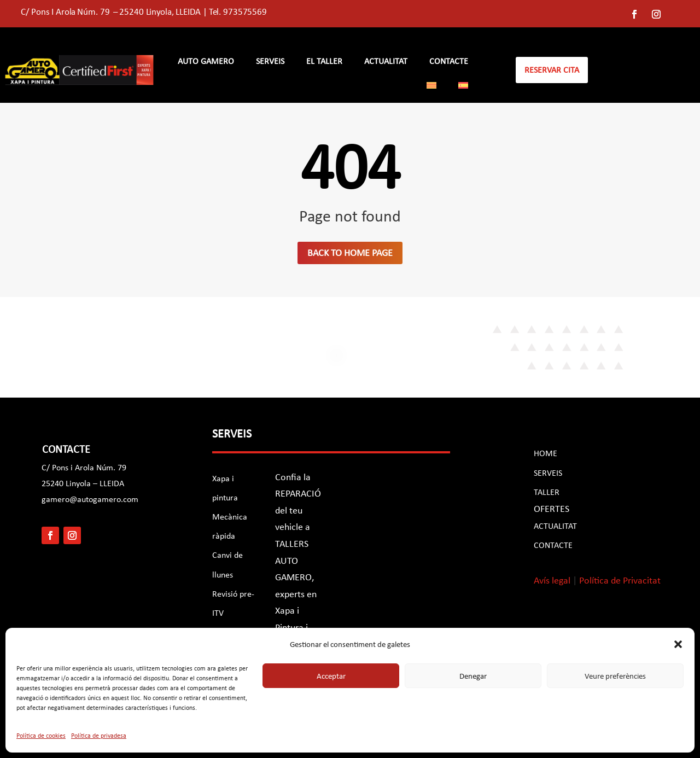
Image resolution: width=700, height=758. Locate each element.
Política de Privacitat (620, 580)
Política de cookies (41, 735)
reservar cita (551, 70)
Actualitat (385, 61)
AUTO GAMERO (206, 61)
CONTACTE (448, 61)
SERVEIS (270, 61)
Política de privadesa (98, 735)
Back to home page (350, 253)
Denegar (473, 676)
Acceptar (331, 676)
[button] (678, 644)
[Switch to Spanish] (463, 87)
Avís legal (552, 580)
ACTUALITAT (555, 526)
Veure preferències (615, 676)
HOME (545, 453)
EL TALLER (324, 61)
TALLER (546, 492)
